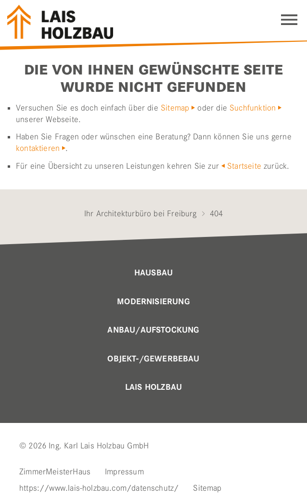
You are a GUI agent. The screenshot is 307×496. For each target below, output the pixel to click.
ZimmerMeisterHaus (54, 471)
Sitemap (175, 107)
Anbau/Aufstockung (153, 330)
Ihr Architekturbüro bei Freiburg (140, 213)
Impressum (124, 471)
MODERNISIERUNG (153, 302)
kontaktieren (38, 148)
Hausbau (153, 273)
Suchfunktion (253, 107)
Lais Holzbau (153, 387)
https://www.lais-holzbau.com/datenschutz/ (99, 488)
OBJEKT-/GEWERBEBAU (153, 359)
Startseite (244, 166)
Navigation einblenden (289, 19)
